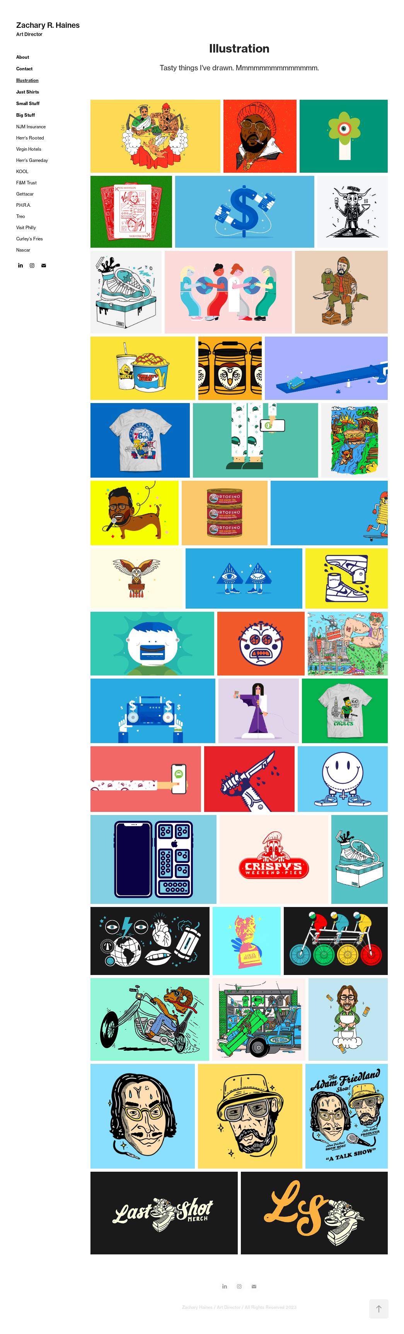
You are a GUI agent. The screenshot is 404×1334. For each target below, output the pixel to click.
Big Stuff (25, 115)
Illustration (27, 80)
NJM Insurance (31, 126)
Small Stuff (27, 103)
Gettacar (25, 194)
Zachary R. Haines (48, 25)
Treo (20, 216)
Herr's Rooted (30, 138)
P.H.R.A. (23, 205)
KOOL (22, 171)
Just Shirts (27, 92)
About (22, 57)
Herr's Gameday (32, 160)
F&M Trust (26, 182)
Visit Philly (26, 227)
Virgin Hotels (28, 149)
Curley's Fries (29, 239)
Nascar (23, 250)
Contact (24, 68)
